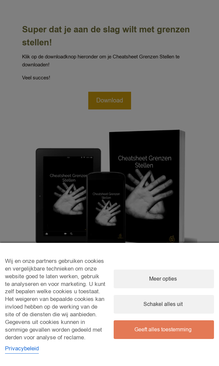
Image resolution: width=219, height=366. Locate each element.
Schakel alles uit (163, 304)
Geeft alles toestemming (163, 329)
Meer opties (163, 279)
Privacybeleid (22, 348)
